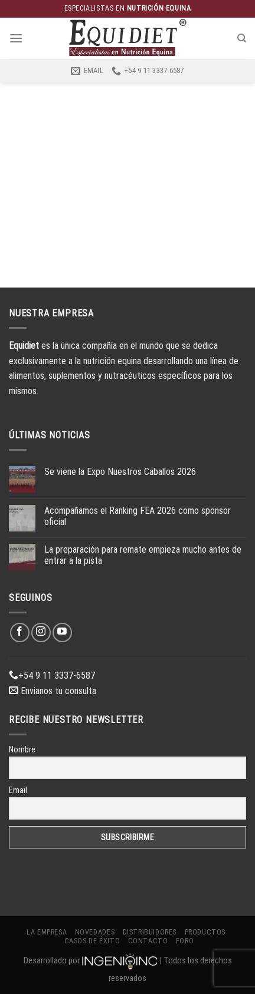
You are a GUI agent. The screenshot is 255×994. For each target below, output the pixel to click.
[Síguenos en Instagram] (41, 632)
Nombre (22, 749)
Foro (185, 941)
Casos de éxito (92, 941)
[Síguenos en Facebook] (20, 632)
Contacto (148, 941)
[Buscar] (241, 38)
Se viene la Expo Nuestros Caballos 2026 (120, 471)
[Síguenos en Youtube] (62, 632)
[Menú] (16, 38)
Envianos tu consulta (52, 690)
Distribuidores (150, 932)
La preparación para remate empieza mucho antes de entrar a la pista (142, 555)
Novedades (95, 932)
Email (18, 790)
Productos (205, 932)
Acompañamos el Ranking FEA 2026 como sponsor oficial (137, 516)
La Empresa (47, 932)
